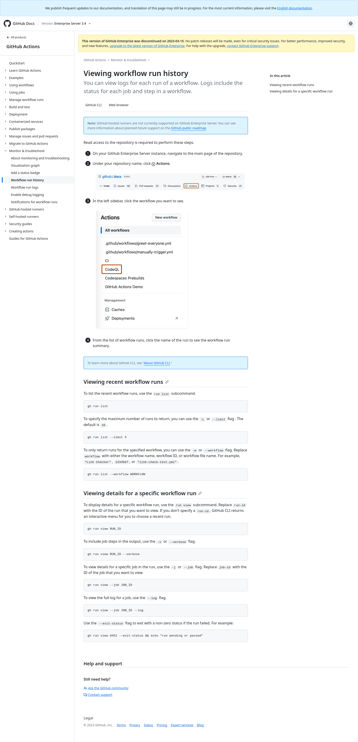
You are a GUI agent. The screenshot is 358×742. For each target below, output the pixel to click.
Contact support (98, 694)
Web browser (119, 105)
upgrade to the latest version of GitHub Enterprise (147, 46)
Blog (200, 725)
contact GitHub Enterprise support (253, 46)
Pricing (162, 725)
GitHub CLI (93, 105)
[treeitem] (39, 63)
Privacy (134, 725)
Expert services (182, 725)
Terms (121, 725)
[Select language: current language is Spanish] (350, 23)
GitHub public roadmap (188, 128)
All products (16, 37)
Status (148, 725)
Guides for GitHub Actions (28, 238)
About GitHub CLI (157, 363)
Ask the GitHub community (106, 688)
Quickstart (17, 63)
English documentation (294, 8)
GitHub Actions (23, 46)
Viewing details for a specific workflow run (143, 493)
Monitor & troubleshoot (128, 60)
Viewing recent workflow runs (126, 381)
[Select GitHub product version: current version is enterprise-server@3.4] (66, 23)
